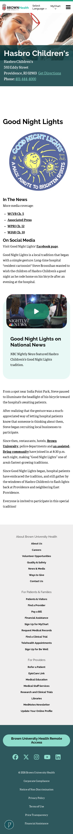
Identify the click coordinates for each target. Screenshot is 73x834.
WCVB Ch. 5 (15, 214)
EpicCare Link (36, 673)
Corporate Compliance (37, 781)
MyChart (56, 7)
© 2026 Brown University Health (36, 772)
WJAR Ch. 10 (16, 232)
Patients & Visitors (36, 599)
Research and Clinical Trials (37, 692)
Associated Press (19, 220)
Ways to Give (36, 575)
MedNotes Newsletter (36, 704)
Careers (36, 549)
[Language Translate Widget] (40, 7)
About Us (36, 543)
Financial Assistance (36, 617)
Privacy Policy (36, 798)
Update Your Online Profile (36, 711)
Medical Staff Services (36, 685)
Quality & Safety (36, 562)
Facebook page (47, 246)
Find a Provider (36, 605)
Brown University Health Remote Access (36, 740)
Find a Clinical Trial (36, 636)
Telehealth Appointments (36, 642)
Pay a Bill (36, 611)
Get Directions (49, 73)
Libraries (37, 698)
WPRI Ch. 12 (15, 226)
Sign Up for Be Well (36, 649)
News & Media (36, 568)
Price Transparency (36, 815)
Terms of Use (36, 806)
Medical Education (36, 679)
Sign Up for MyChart (36, 624)
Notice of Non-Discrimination (36, 789)
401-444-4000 (25, 79)
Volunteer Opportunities (36, 556)
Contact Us (36, 581)
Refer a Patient (36, 667)
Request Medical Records (37, 630)
